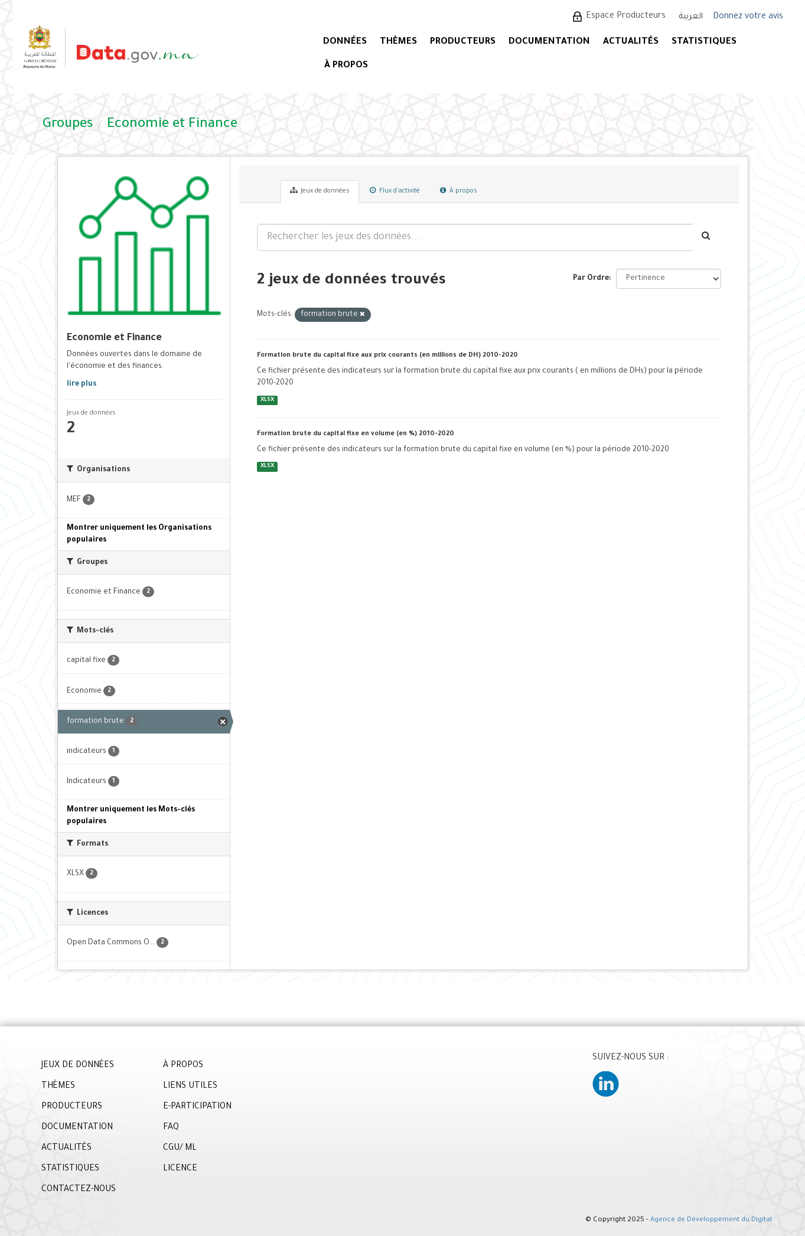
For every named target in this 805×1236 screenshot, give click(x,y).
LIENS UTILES (190, 1086)
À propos (458, 191)
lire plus (81, 384)
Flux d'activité (395, 191)
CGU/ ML (180, 1148)
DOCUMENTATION (549, 42)
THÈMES (58, 1086)
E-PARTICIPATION (197, 1107)
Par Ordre (591, 279)
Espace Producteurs (626, 16)
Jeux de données (320, 191)
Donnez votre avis (748, 17)
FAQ (171, 1128)
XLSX (267, 400)
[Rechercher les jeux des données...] (475, 237)
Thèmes (398, 42)
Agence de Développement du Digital (711, 1220)
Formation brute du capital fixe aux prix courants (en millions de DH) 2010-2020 (387, 355)
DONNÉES (345, 42)
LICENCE (180, 1169)
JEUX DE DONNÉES (77, 1066)
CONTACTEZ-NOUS (78, 1190)
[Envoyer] (706, 237)
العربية (691, 16)
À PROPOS (346, 66)
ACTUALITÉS (631, 42)
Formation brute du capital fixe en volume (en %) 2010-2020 (355, 434)
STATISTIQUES (704, 42)
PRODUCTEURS (463, 42)
